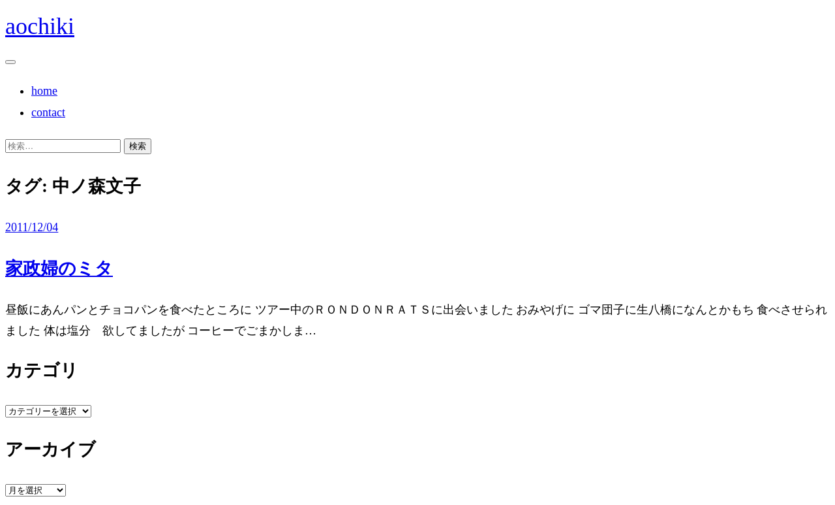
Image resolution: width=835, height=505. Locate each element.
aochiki (39, 26)
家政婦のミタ (59, 268)
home (44, 90)
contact (48, 112)
